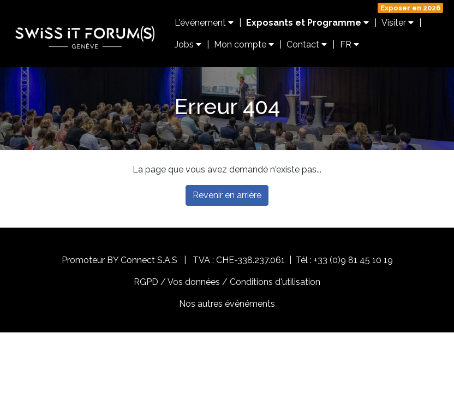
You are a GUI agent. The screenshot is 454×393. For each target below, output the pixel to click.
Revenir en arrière (227, 195)
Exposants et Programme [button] (307, 22)
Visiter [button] (397, 22)
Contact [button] (306, 44)
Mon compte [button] (244, 44)
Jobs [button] (188, 44)
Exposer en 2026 (410, 8)
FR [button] (349, 44)
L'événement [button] (204, 22)
